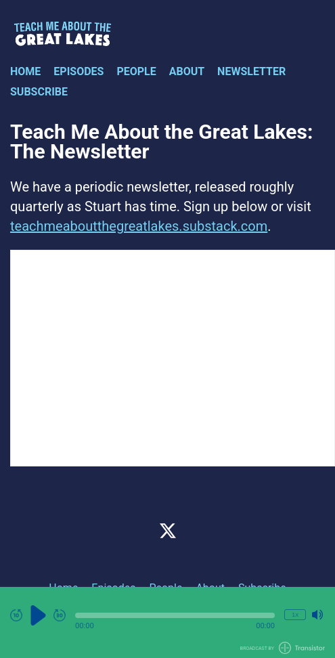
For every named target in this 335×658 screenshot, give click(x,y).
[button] (175, 615)
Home (25, 71)
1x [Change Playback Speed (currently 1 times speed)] (295, 614)
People (136, 71)
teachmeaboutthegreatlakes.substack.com (138, 226)
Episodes (78, 71)
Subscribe (39, 91)
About (186, 71)
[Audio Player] (167, 622)
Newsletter (251, 71)
